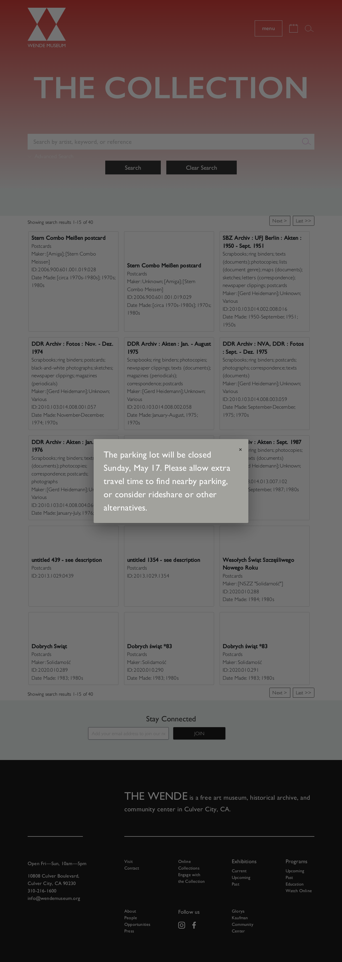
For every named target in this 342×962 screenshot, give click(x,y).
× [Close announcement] (240, 449)
